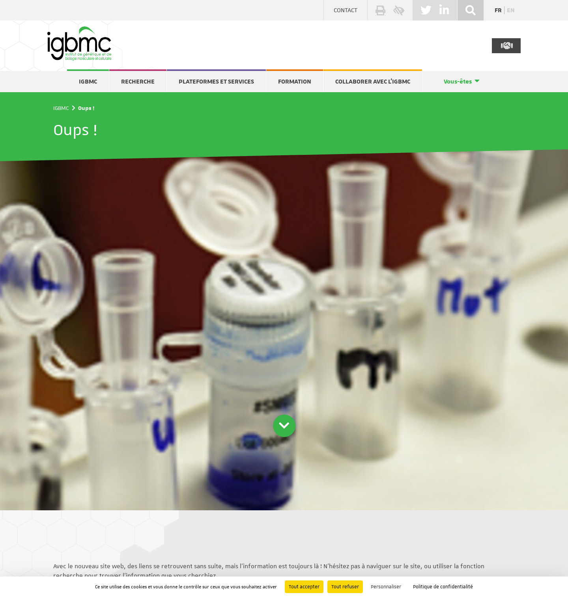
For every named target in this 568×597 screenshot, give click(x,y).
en (511, 10)
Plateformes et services (216, 82)
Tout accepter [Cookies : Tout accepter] (304, 587)
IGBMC (88, 82)
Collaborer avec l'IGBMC (372, 82)
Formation (294, 82)
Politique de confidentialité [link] (443, 587)
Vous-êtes (458, 82)
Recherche (138, 82)
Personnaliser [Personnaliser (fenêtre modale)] (386, 587)
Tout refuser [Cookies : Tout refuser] (345, 587)
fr (498, 10)
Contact (345, 10)
